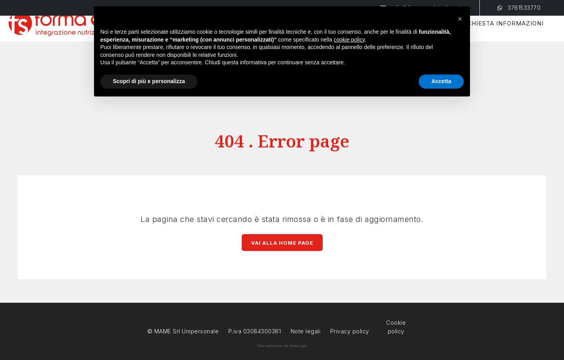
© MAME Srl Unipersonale (183, 331)
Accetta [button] (441, 81)
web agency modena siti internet (282, 346)
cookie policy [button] (349, 39)
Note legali (306, 331)
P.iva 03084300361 (254, 331)
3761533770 (518, 7)
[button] (460, 19)
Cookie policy (396, 321)
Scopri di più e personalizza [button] (149, 81)
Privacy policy (349, 330)
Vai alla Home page (282, 243)
